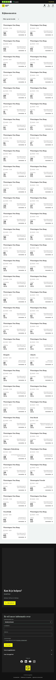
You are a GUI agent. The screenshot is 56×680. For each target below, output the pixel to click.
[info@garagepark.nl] (45, 5)
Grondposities (16, 677)
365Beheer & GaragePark (26, 677)
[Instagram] (34, 661)
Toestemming (7, 638)
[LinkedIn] (26, 661)
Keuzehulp (51, 1)
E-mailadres (7, 625)
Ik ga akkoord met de (16, 640)
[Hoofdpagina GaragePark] (5, 5)
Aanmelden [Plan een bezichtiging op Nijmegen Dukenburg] (22, 458)
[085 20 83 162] (49, 5)
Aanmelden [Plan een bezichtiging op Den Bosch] (49, 427)
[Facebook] (21, 661)
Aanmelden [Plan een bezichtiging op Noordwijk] (22, 521)
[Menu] (53, 5)
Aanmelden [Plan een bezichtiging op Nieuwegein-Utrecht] (49, 490)
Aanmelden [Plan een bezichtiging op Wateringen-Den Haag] (22, 35)
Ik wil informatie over (8, 619)
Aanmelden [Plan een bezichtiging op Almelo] (49, 364)
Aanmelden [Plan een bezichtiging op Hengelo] (22, 364)
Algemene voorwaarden (37, 677)
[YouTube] (30, 661)
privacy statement (22, 640)
